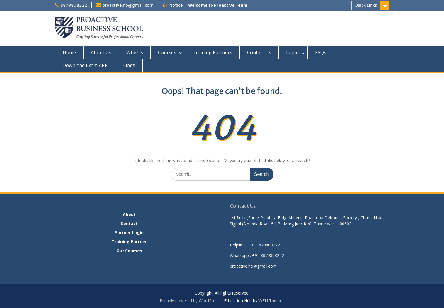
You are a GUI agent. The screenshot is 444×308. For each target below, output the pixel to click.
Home (69, 52)
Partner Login (129, 232)
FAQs (320, 52)
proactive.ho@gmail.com (128, 5)
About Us (101, 52)
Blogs (129, 65)
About (129, 214)
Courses (167, 52)
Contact (129, 223)
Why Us (134, 52)
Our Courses (129, 250)
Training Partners (212, 52)
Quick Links (366, 5)
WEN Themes (271, 300)
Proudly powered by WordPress (190, 300)
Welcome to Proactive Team (217, 5)
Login (292, 52)
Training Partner (129, 241)
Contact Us (259, 52)
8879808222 (73, 5)
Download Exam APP (85, 65)
